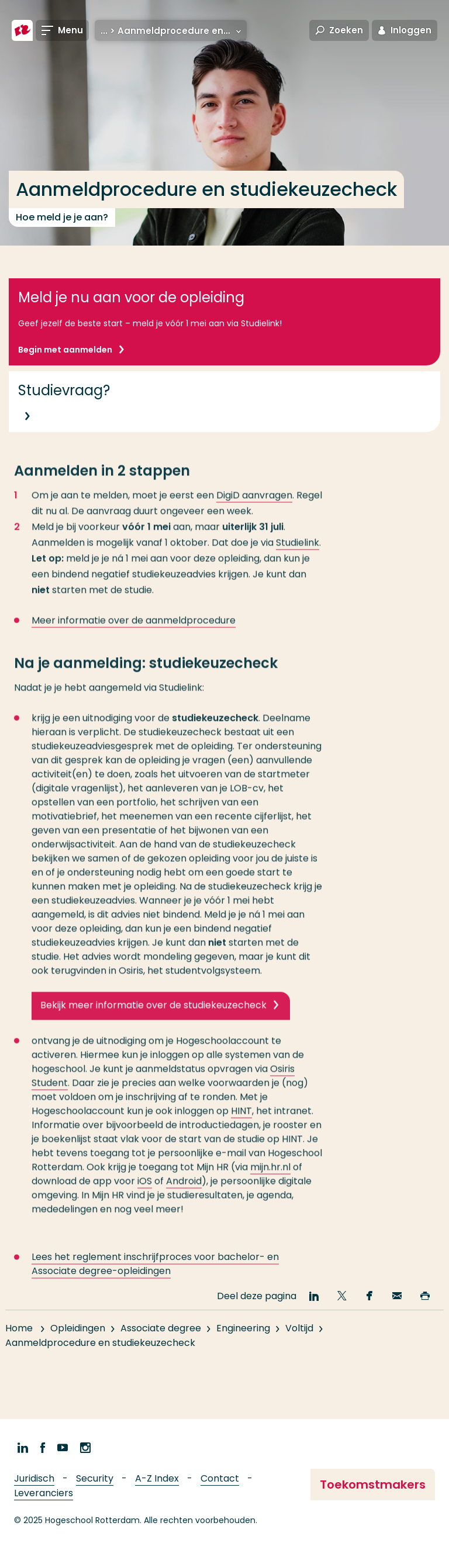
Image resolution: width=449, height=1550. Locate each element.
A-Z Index (157, 1478)
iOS (144, 1190)
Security (94, 1478)
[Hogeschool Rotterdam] (22, 30)
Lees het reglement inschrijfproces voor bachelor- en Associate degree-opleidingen (155, 1273)
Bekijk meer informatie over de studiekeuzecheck (153, 1014)
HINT (241, 1120)
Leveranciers (43, 1493)
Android (184, 1190)
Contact (220, 1478)
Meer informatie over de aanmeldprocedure (134, 630)
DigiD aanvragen (254, 505)
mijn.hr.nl (270, 1176)
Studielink (297, 552)
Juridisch (34, 1478)
